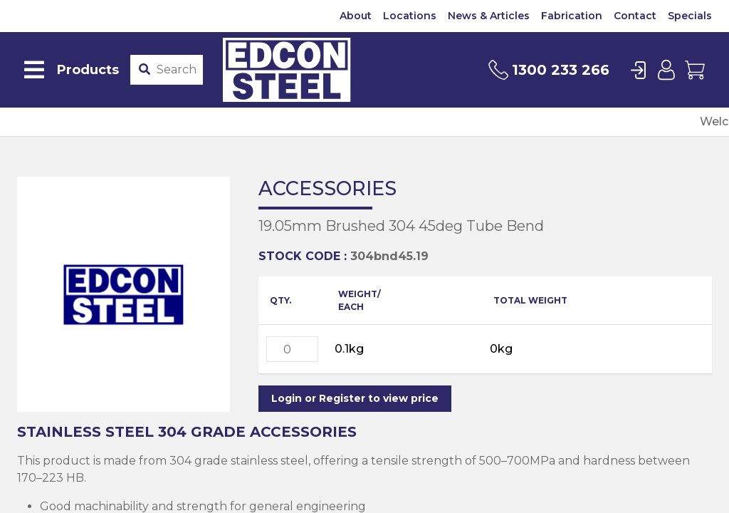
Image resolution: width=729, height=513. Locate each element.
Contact (635, 15)
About (356, 15)
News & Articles (489, 15)
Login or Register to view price (355, 398)
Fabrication (571, 15)
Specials (690, 15)
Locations (409, 15)
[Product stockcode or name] (176, 70)
